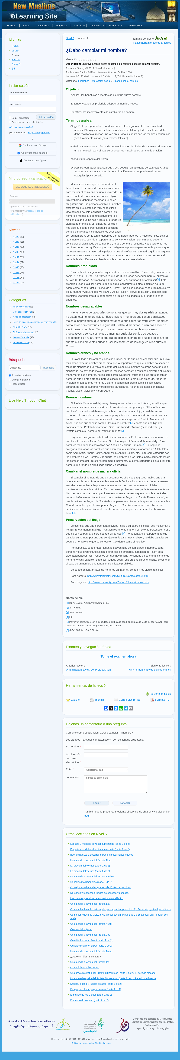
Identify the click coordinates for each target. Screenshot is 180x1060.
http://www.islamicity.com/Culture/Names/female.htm (118, 582)
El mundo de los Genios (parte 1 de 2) (91, 994)
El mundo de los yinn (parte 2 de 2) (89, 1000)
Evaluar (73, 699)
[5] (73, 513)
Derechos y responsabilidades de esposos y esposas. (99, 892)
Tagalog (15, 50)
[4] (144, 444)
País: (70, 769)
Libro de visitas (135, 25)
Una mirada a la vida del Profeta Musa (88, 669)
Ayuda (26, 25)
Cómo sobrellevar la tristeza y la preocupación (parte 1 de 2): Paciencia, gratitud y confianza (120, 909)
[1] (158, 279)
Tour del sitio (43, 25)
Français (16, 59)
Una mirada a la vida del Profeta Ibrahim (92, 876)
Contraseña (15, 104)
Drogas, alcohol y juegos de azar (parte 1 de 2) (96, 983)
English (15, 46)
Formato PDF (160, 699)
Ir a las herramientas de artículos (152, 42)
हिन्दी (13, 69)
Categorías (97, 25)
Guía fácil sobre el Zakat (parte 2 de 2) (91, 945)
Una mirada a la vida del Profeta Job (90, 934)
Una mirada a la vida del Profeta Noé (90, 860)
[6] (123, 533)
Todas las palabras (20, 375)
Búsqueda (116, 25)
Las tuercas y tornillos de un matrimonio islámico (96, 898)
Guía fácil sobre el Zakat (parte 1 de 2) (91, 940)
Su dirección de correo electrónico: (73, 758)
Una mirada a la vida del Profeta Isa (150, 669)
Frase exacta (17, 384)
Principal (11, 25)
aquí (86, 815)
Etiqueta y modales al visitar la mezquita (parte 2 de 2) (100, 849)
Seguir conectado (19, 118)
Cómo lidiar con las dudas (84, 967)
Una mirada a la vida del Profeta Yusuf (91, 923)
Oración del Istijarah (81, 929)
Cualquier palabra (19, 379)
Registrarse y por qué (39, 132)
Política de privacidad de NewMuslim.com (91, 1043)
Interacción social (100, 81)
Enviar (97, 803)
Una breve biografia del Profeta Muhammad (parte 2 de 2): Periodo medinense (113, 978)
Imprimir (97, 699)
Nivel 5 (70, 38)
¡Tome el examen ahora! (118, 656)
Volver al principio (158, 693)
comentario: (73, 777)
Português (16, 64)
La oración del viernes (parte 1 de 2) (90, 865)
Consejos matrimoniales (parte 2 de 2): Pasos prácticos (100, 887)
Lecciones (83, 81)
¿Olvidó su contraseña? (21, 127)
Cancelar (125, 803)
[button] (10, 237)
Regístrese (61, 25)
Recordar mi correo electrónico (26, 122)
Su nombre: (73, 746)
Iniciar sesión (46, 117)
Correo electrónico (18, 92)
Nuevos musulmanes (34, 12)
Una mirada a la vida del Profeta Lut (90, 903)
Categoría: (71, 81)
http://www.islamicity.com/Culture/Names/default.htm (118, 575)
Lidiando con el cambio (125, 81)
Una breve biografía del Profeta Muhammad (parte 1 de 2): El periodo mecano (113, 973)
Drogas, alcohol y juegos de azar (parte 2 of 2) (95, 989)
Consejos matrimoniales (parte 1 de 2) (91, 882)
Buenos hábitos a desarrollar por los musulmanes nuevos (101, 854)
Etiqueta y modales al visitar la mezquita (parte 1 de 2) (100, 843)
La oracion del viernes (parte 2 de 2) (90, 871)
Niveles (79, 25)
